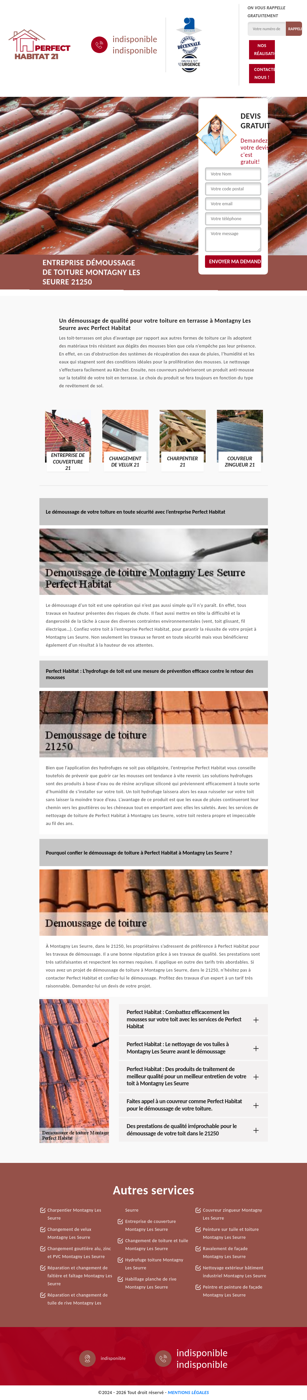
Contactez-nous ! (264, 73)
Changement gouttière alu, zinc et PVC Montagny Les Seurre (79, 1252)
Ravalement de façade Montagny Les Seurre (225, 1252)
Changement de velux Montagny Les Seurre (69, 1233)
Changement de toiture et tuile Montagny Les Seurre (156, 1244)
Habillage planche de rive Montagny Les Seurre (151, 1283)
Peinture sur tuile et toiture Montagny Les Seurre (231, 1233)
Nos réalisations (264, 49)
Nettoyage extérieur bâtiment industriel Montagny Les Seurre (235, 1272)
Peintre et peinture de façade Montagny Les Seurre (233, 1291)
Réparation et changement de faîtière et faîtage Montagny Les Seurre (80, 1276)
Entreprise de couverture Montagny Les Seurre (150, 1225)
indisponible (135, 39)
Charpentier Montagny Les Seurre (74, 1214)
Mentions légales (188, 1392)
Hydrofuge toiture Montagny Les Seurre (154, 1264)
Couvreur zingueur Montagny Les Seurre (232, 1214)
